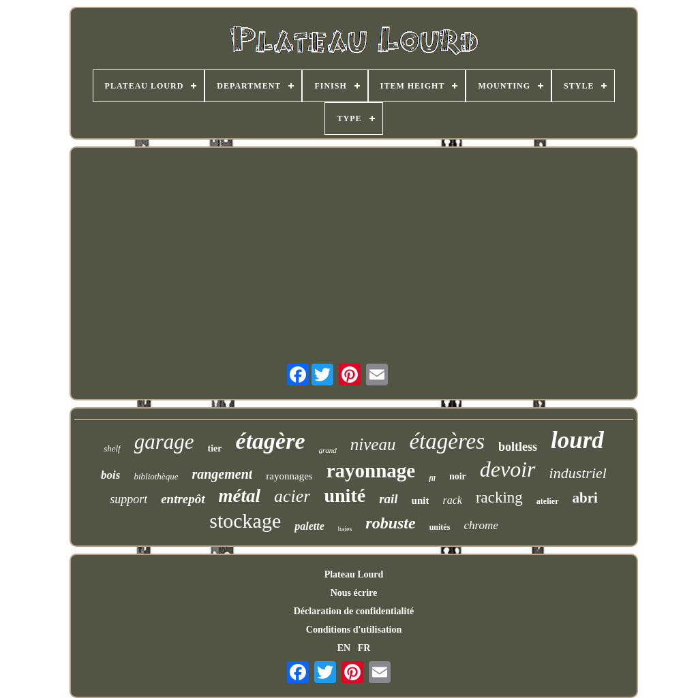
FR (364, 648)
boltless (517, 447)
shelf (112, 448)
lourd (577, 440)
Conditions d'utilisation (353, 629)
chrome (481, 525)
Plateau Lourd (354, 574)
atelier (547, 501)
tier (215, 448)
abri (585, 498)
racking (499, 497)
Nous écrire (354, 593)
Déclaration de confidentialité (354, 611)
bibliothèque (156, 476)
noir (457, 476)
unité (344, 495)
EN (343, 648)
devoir (508, 469)
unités (440, 527)
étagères (447, 441)
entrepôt (182, 499)
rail (388, 499)
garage (164, 442)
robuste (390, 523)
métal (240, 496)
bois (110, 475)
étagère (270, 441)
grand (328, 450)
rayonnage (371, 470)
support (128, 499)
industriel (578, 472)
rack (451, 500)
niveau (373, 444)
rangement (222, 473)
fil (432, 478)
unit (420, 500)
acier (292, 496)
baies (345, 529)
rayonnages (289, 476)
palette (309, 526)
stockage (245, 520)
